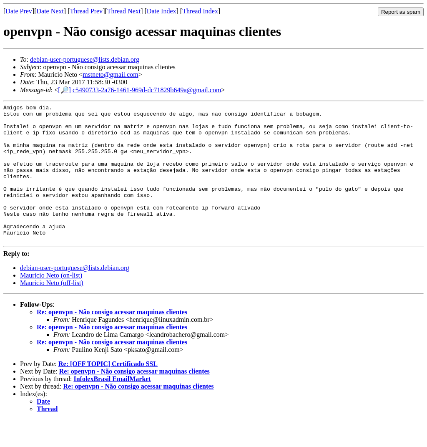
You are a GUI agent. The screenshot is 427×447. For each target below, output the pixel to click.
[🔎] (64, 89)
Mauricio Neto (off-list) (51, 310)
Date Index (161, 11)
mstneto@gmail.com (110, 74)
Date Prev (18, 11)
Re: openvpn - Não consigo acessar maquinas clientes (112, 339)
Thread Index (200, 11)
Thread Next (124, 11)
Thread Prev (86, 11)
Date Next (50, 11)
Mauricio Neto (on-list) (51, 302)
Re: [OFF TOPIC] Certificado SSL (108, 391)
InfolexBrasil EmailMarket (112, 406)
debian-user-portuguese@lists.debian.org (84, 59)
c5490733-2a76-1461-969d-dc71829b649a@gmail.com (147, 89)
